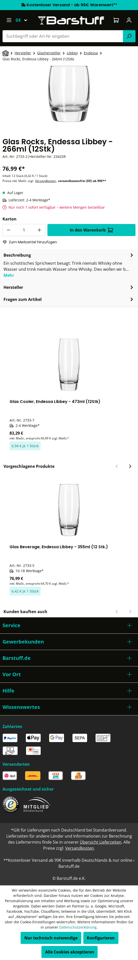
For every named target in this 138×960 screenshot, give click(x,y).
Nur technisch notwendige (51, 938)
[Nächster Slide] (129, 466)
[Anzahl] (24, 230)
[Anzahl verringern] (8, 230)
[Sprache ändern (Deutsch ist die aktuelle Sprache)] (23, 20)
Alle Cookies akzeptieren (69, 952)
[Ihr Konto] (129, 20)
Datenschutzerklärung (78, 927)
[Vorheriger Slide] (116, 466)
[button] (69, 625)
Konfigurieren (101, 938)
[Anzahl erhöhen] (39, 230)
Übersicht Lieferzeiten (100, 842)
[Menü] (9, 20)
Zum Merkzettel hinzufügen (30, 242)
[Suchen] (129, 36)
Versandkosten (45, 181)
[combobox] (63, 36)
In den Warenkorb (91, 230)
